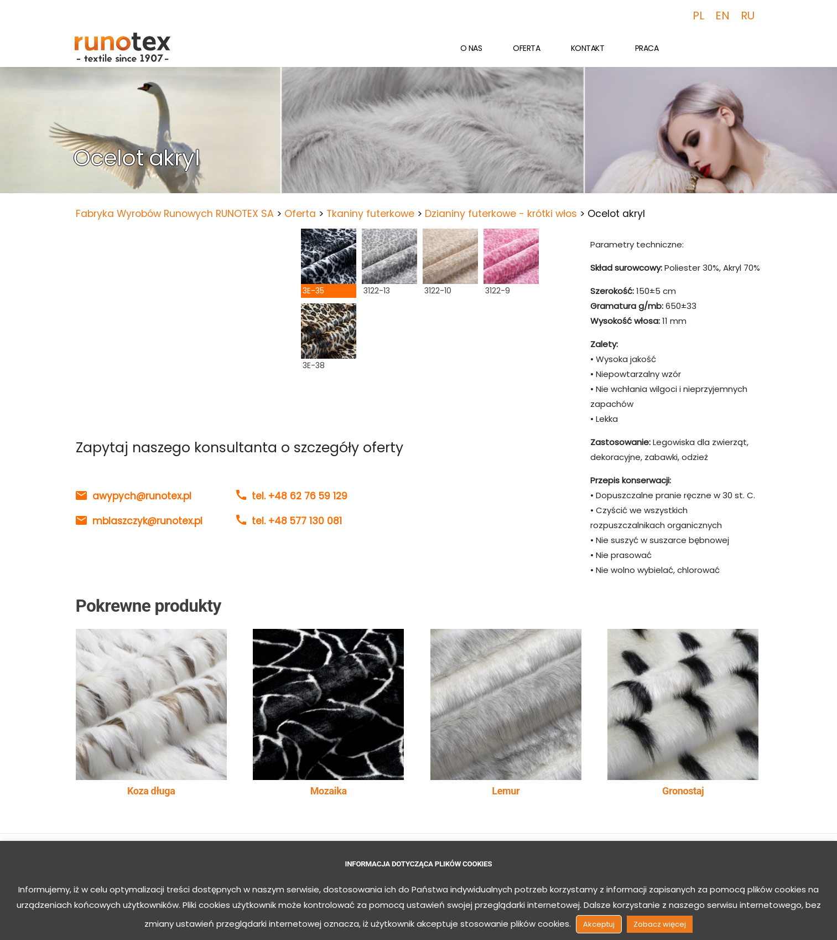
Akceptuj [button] (599, 924)
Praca (647, 48)
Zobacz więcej (659, 924)
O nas (471, 48)
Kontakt (588, 48)
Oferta (526, 48)
